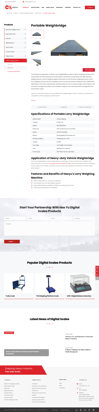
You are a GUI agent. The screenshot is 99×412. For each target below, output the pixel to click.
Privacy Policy (65, 409)
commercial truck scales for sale (60, 163)
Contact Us (76, 7)
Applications (35, 7)
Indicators (8, 38)
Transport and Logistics (38, 397)
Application (55, 107)
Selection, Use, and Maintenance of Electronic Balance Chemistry (80, 338)
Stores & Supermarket (38, 399)
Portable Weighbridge (49, 13)
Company (68, 7)
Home (10, 13)
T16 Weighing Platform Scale (47, 296)
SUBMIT (12, 241)
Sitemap (55, 409)
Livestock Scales (10, 51)
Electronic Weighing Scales (13, 29)
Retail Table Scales (11, 34)
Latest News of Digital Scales (49, 319)
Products (26, 7)
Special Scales (9, 47)
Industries (34, 383)
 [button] (37, 64)
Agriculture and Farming (39, 388)
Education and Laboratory (39, 385)
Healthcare (35, 390)
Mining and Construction (39, 392)
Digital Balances (10, 43)
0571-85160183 (12, 2)
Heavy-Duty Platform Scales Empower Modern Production (23, 352)
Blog (60, 385)
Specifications (39, 107)
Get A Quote (89, 70)
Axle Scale (10, 64)
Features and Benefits (71, 107)
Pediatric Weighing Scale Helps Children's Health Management (79, 351)
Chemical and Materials (38, 401)
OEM (43, 7)
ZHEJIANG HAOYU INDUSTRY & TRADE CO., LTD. (23, 409)
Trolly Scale (10, 296)
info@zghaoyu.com (30, 2)
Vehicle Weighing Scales (26, 13)
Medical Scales (10, 56)
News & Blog (50, 7)
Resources (59, 7)
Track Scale (38, 13)
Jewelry (34, 395)
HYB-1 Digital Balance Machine (79, 296)
